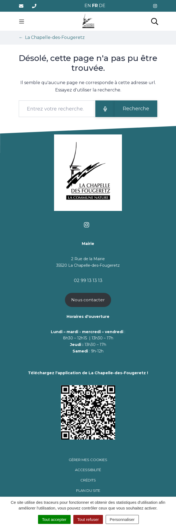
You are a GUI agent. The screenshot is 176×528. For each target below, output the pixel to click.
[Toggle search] (154, 21)
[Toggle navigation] (22, 21)
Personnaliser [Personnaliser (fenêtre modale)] (122, 519)
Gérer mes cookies (88, 460)
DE (102, 5)
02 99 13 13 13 (88, 280)
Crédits (88, 480)
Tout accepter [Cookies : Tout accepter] (54, 519)
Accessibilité (88, 470)
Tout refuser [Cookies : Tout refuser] (88, 519)
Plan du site (88, 490)
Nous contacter (88, 299)
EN (87, 5)
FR (95, 5)
